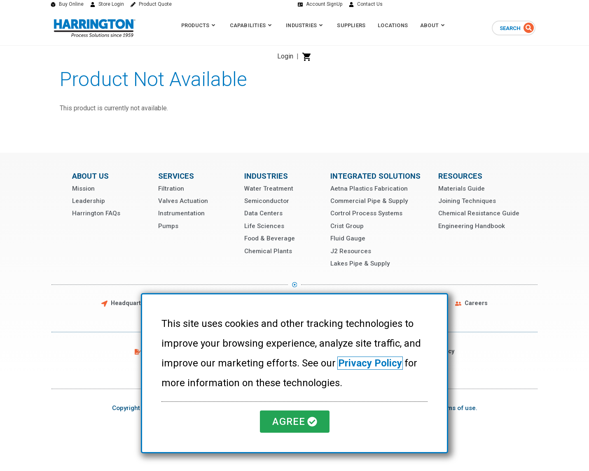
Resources (460, 176)
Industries (266, 176)
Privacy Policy (370, 363)
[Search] (529, 28)
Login (285, 56)
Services (176, 176)
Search (510, 28)
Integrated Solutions (375, 176)
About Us (90, 176)
